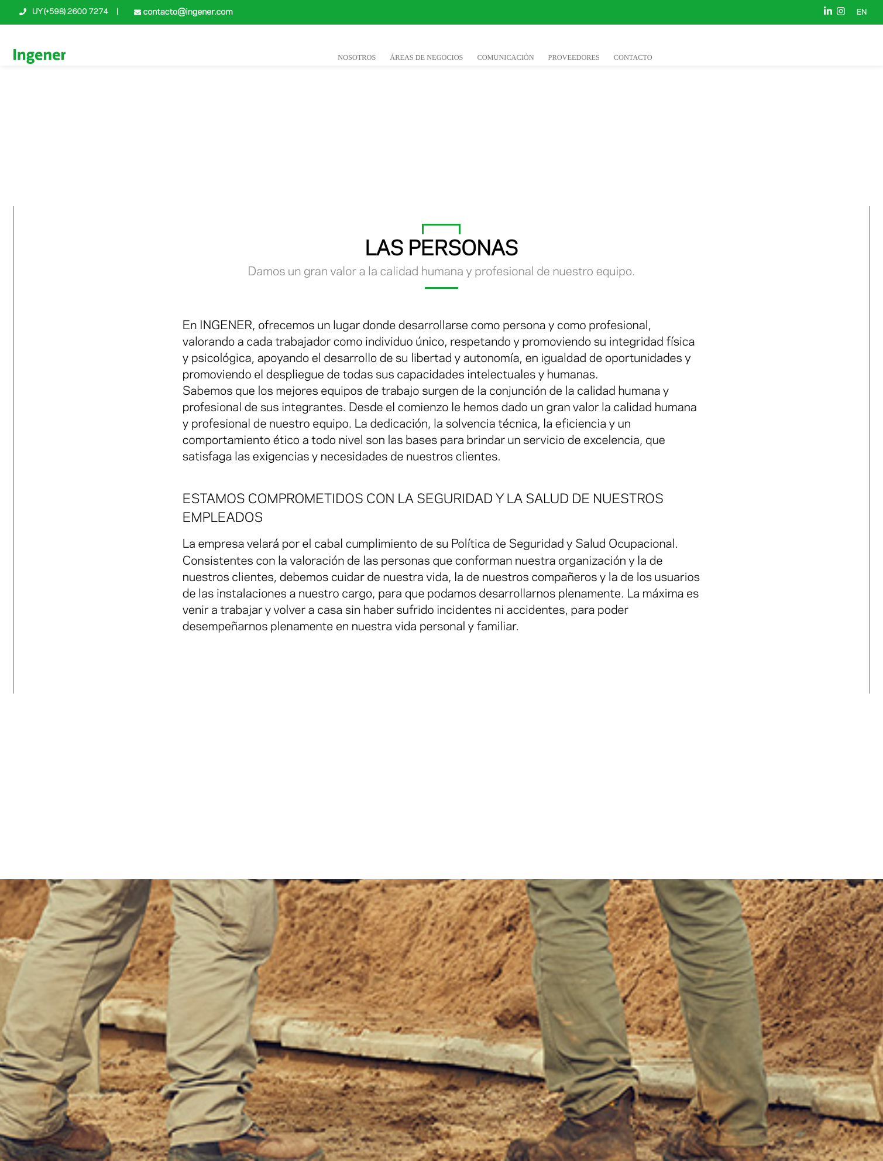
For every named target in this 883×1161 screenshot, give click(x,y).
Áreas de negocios (426, 57)
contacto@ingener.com (186, 12)
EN (862, 12)
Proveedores (574, 57)
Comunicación (505, 57)
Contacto (633, 57)
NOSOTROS (357, 57)
